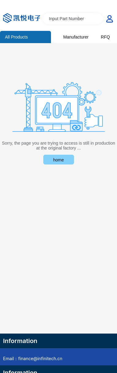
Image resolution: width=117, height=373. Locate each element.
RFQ (105, 37)
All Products (16, 37)
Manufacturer (75, 37)
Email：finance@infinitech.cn (32, 358)
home (58, 159)
